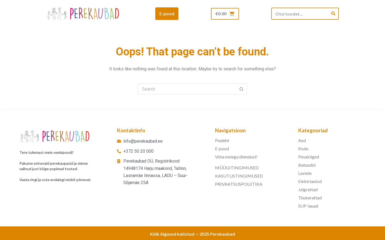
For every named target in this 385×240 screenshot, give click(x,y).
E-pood (222, 148)
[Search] (333, 13)
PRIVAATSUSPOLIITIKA (238, 184)
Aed (302, 140)
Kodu (303, 148)
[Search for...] (187, 88)
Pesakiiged (308, 156)
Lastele (305, 173)
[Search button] (241, 88)
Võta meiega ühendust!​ (236, 156)
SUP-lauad (308, 205)
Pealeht (222, 140)
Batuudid (306, 164)
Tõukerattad (310, 197)
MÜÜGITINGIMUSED (237, 167)
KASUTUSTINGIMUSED (239, 175)
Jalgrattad (308, 189)
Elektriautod (310, 181)
